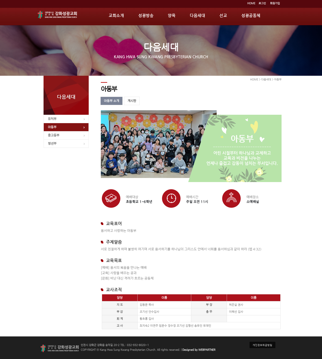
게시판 (132, 101)
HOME (251, 3)
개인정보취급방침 (262, 344)
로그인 (262, 3)
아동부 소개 (111, 101)
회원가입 (275, 3)
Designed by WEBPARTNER (198, 349)
